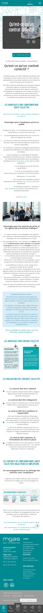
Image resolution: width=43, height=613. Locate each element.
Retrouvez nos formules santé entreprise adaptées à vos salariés (21, 115)
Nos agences (26, 578)
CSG (27, 181)
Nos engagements (28, 546)
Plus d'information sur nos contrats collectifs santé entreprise (21, 523)
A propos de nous (28, 542)
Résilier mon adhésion (29, 574)
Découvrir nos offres (29, 558)
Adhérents (30, 4)
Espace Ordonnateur (28, 600)
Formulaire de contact (29, 570)
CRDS (34, 181)
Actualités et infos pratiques (31, 544)
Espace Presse (27, 552)
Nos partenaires (27, 550)
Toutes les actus (23, 55)
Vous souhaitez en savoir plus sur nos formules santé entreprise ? (21, 331)
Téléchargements (28, 576)
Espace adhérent (28, 572)
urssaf (24, 197)
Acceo (32, 611)
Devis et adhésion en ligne (30, 560)
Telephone (11, 611)
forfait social (15, 189)
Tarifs (3, 611)
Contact (25, 611)
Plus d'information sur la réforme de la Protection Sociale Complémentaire (21, 529)
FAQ (39, 611)
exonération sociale (23, 161)
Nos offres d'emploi (28, 548)
